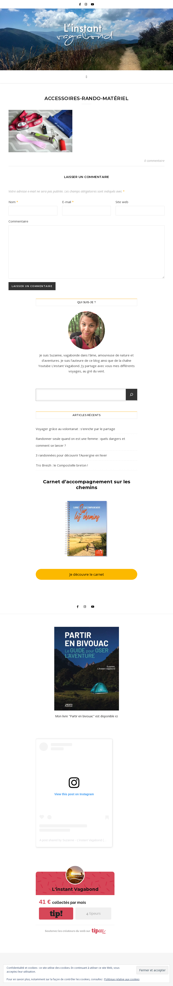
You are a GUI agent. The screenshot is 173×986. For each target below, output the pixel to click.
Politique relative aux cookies (121, 979)
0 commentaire (154, 161)
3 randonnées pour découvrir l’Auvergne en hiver (71, 455)
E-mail (68, 202)
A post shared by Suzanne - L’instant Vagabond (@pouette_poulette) (84, 840)
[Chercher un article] (131, 394)
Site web (122, 202)
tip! (56, 913)
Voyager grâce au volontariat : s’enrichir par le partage (75, 429)
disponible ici (109, 716)
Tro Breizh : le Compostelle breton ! (62, 465)
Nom (13, 202)
